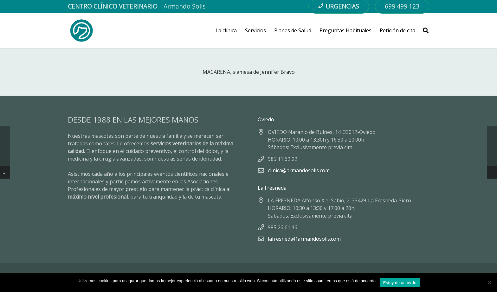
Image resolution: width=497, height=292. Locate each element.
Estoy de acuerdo (399, 282)
